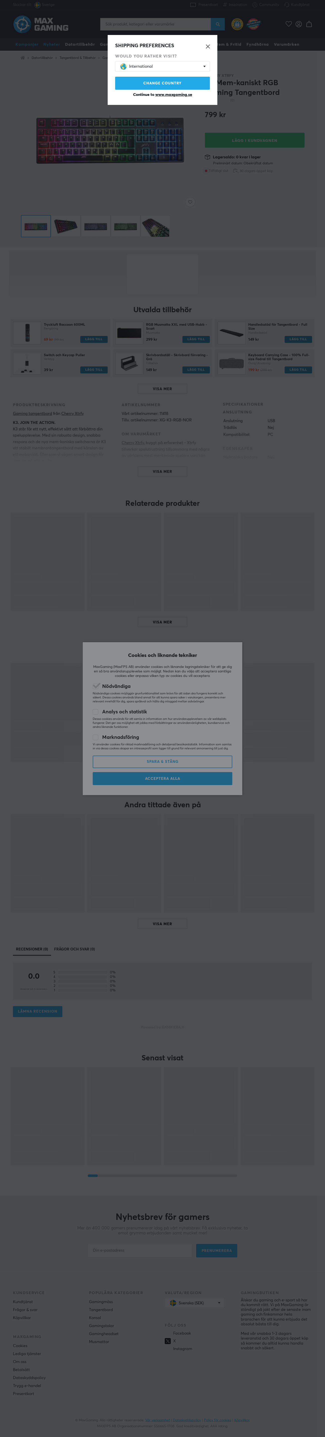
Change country (162, 83)
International (136, 66)
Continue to (162, 95)
